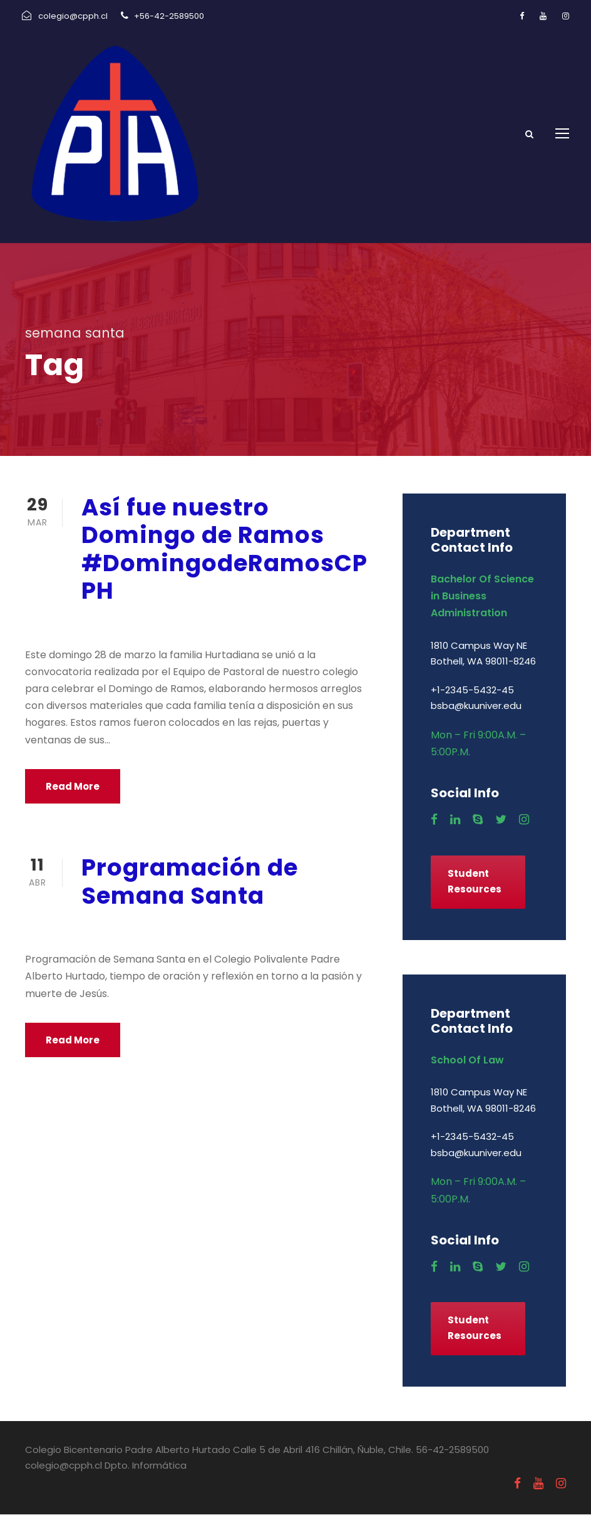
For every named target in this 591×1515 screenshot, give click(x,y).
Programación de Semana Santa (189, 882)
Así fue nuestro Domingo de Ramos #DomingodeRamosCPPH (224, 550)
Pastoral (199, 623)
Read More (73, 787)
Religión (251, 623)
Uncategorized (257, 928)
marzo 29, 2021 (118, 623)
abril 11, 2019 (112, 928)
